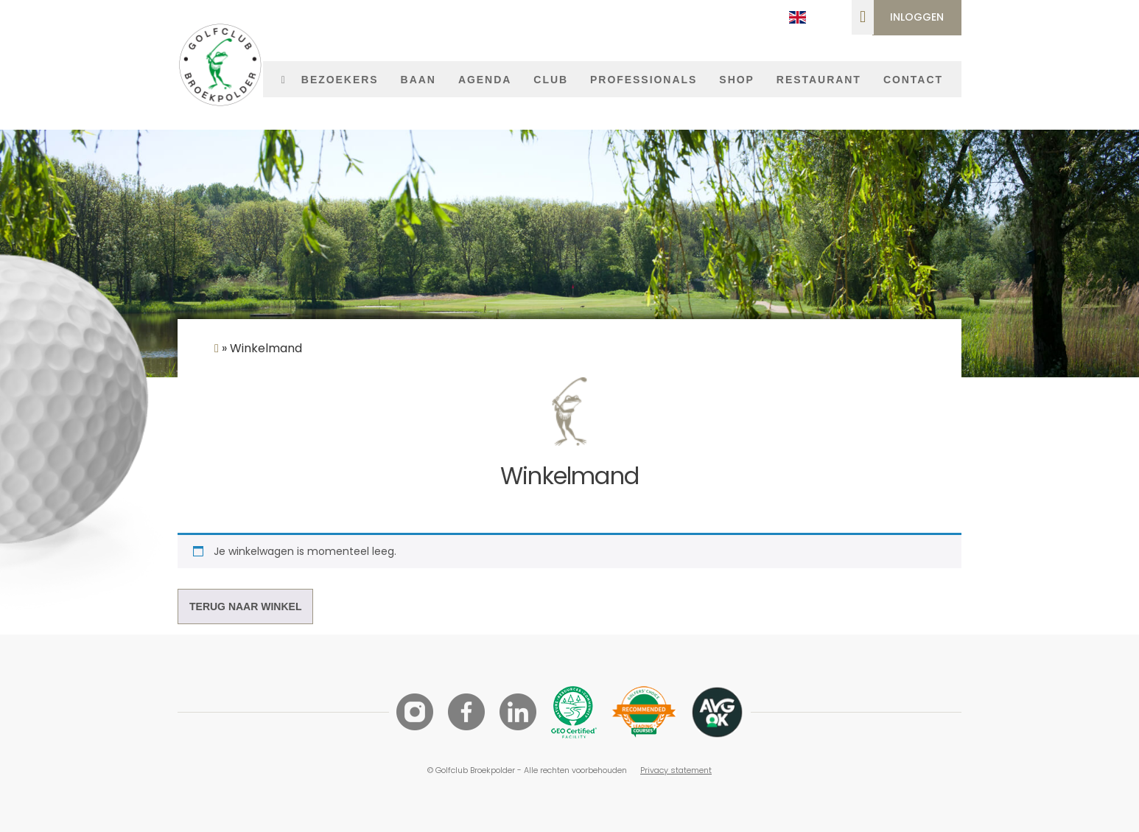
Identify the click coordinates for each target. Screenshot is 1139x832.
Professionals (643, 79)
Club (550, 79)
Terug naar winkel (245, 606)
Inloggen (917, 17)
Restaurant (819, 79)
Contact (913, 79)
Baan (418, 79)
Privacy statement (676, 770)
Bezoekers (340, 79)
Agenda (484, 79)
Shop (736, 79)
